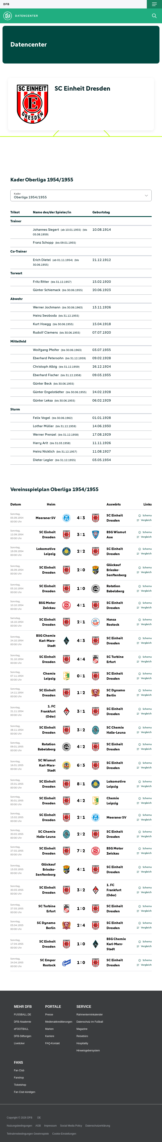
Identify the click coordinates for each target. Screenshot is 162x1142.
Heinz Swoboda (45, 315)
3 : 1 (81, 535)
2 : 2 (81, 551)
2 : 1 (81, 622)
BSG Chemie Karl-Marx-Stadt (45, 641)
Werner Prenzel (44, 434)
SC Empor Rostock (47, 962)
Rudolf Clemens (45, 332)
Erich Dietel (42, 260)
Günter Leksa (43, 400)
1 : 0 (81, 589)
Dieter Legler (43, 460)
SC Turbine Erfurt (115, 659)
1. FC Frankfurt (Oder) (48, 711)
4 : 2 (81, 747)
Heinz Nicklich (44, 451)
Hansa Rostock (113, 622)
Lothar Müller (43, 426)
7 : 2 (81, 851)
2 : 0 (81, 570)
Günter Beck (42, 383)
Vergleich (144, 520)
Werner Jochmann (46, 307)
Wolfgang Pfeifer (46, 350)
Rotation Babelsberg (115, 588)
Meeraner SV (45, 518)
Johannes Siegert (46, 229)
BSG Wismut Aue (116, 534)
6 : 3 (81, 765)
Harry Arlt (40, 443)
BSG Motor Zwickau (47, 605)
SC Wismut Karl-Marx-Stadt (46, 765)
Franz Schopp (43, 242)
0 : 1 (81, 676)
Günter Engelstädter (48, 392)
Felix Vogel (41, 418)
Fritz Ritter (41, 281)
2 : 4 (81, 925)
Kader (17, 193)
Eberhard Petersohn (48, 358)
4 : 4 (81, 659)
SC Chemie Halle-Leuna (116, 730)
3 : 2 (81, 730)
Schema (145, 515)
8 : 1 (81, 784)
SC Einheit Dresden (115, 518)
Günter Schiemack (46, 290)
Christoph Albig (45, 366)
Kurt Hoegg (42, 324)
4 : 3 (81, 518)
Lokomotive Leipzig (45, 551)
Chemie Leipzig (49, 676)
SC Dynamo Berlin (116, 693)
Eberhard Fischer (46, 375)
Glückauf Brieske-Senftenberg (116, 570)
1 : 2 (81, 693)
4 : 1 (81, 605)
